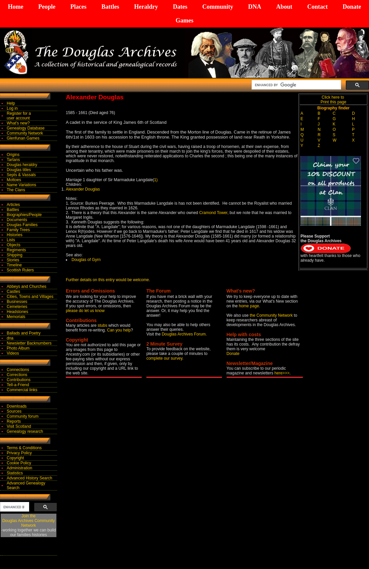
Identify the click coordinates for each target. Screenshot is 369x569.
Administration (19, 468)
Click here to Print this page (334, 99)
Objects (13, 245)
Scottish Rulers (20, 270)
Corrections (17, 374)
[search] (295, 85)
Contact (317, 6)
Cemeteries (17, 306)
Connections (18, 369)
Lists (11, 240)
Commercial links (22, 389)
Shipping (14, 255)
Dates (180, 6)
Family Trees (18, 229)
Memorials (16, 316)
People (46, 6)
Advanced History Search (29, 478)
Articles (13, 204)
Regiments (16, 250)
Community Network (25, 133)
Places (78, 6)
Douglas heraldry (22, 164)
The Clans (16, 190)
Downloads (17, 406)
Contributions (19, 379)
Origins (13, 154)
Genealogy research (25, 431)
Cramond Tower (213, 212)
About (284, 6)
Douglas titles (19, 169)
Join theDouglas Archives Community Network (28, 521)
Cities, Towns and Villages (30, 296)
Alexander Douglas (83, 189)
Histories (14, 234)
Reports (14, 421)
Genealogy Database (26, 128)
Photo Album (18, 348)
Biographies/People (24, 214)
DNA (254, 6)
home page (249, 306)
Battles (110, 6)
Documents (17, 219)
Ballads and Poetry (24, 333)
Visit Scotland (19, 426)
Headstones (17, 311)
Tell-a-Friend (18, 384)
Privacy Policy (19, 453)
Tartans (13, 159)
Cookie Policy (19, 463)
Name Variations (21, 185)
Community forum (23, 416)
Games (184, 20)
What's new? (18, 123)
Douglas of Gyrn (86, 259)
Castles (13, 291)
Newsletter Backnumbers (29, 343)
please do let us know (85, 310)
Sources (14, 411)
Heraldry (146, 6)
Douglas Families (22, 224)
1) (156, 179)
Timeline (14, 265)
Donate (351, 6)
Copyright (15, 458)
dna (10, 338)
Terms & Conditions (24, 448)
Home (16, 6)
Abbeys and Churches (26, 286)
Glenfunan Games (23, 138)
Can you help (119, 330)
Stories (13, 260)
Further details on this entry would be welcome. (108, 279)
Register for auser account (19, 115)
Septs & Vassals (21, 174)
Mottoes (14, 179)
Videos (13, 353)
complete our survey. (165, 358)
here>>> (281, 373)
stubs (103, 325)
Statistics (15, 473)
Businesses (17, 301)
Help (11, 103)
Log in (12, 108)
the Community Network (272, 315)
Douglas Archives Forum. (184, 334)
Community (217, 6)
